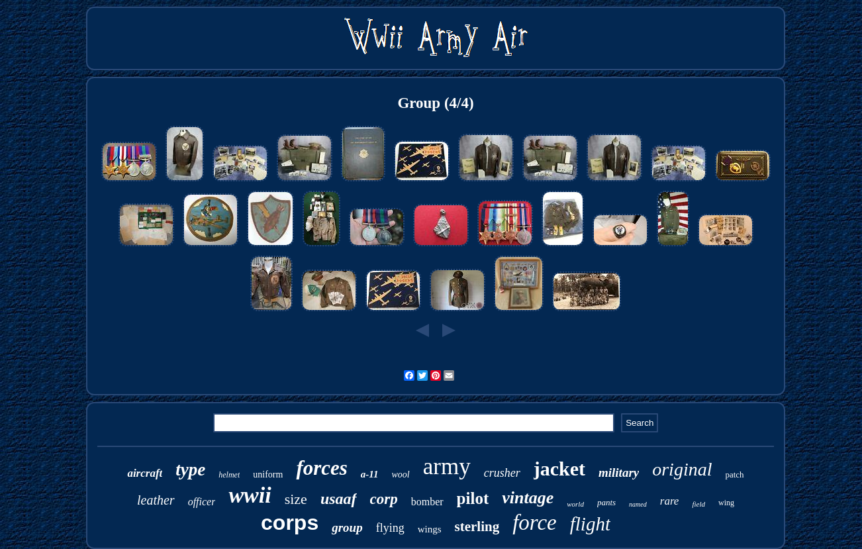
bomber (427, 501)
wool (401, 474)
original (682, 469)
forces (321, 467)
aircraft (144, 473)
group (347, 527)
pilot (473, 498)
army (447, 466)
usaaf (338, 498)
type (190, 469)
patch (734, 474)
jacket (559, 468)
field (698, 504)
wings (430, 529)
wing (726, 502)
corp (384, 499)
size (296, 499)
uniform (268, 474)
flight (590, 523)
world (575, 504)
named (638, 504)
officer (202, 501)
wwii (249, 495)
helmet (229, 474)
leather (156, 500)
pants (606, 502)
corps (289, 522)
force (534, 522)
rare (669, 501)
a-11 (370, 474)
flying (390, 527)
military (619, 472)
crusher (502, 472)
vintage (527, 497)
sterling (476, 526)
